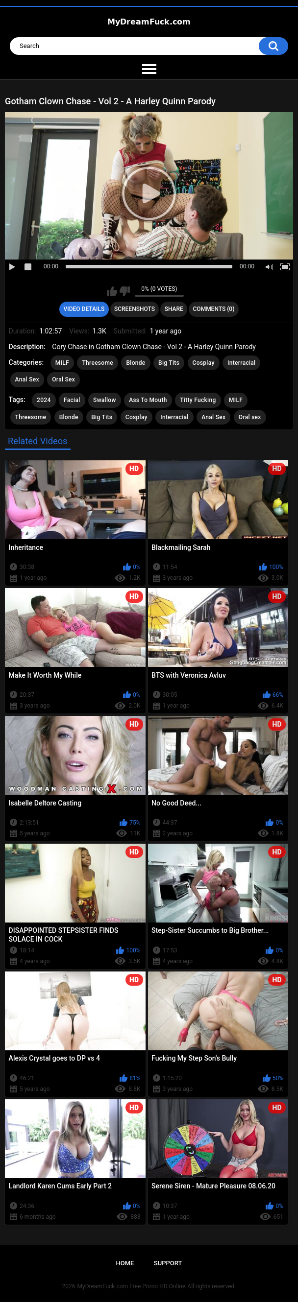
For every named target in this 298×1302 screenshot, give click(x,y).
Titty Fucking (198, 400)
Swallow (104, 400)
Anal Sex (27, 379)
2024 (43, 400)
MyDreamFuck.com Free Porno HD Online (131, 1286)
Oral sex (250, 417)
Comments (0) (214, 309)
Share (174, 309)
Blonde (135, 362)
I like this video (112, 291)
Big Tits (168, 362)
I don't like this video (125, 291)
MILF (62, 362)
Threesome (97, 362)
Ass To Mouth (148, 400)
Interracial (241, 362)
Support (168, 1263)
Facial (72, 400)
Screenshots (134, 309)
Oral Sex (63, 379)
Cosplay (204, 362)
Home (125, 1263)
